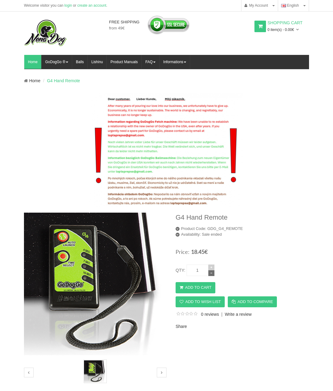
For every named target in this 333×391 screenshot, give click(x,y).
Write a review (238, 314)
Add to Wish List (200, 301)
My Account (256, 5)
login (68, 5)
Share (181, 326)
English (290, 5)
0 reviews (210, 314)
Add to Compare (252, 301)
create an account (91, 5)
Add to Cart (195, 287)
